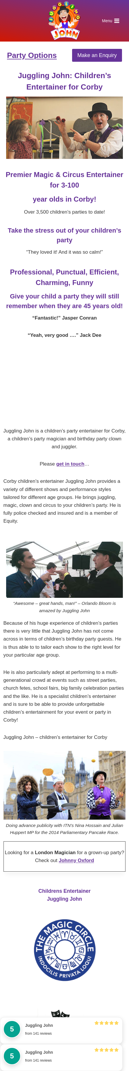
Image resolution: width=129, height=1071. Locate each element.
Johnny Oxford (76, 860)
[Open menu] (111, 21)
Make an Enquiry (97, 55)
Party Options (32, 55)
